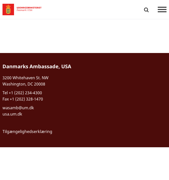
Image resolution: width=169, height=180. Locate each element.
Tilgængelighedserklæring (27, 131)
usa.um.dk (12, 114)
